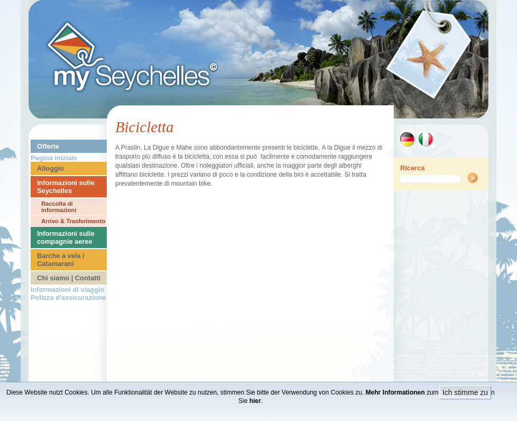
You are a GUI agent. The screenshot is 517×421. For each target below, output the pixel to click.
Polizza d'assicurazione (68, 297)
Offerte (48, 146)
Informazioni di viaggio (67, 290)
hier (255, 401)
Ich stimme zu (465, 392)
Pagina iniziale (54, 158)
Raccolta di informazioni (59, 206)
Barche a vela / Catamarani (61, 260)
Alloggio (50, 168)
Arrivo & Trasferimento (73, 221)
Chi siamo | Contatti (68, 278)
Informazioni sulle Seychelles (66, 187)
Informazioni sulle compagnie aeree (66, 237)
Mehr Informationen (395, 392)
